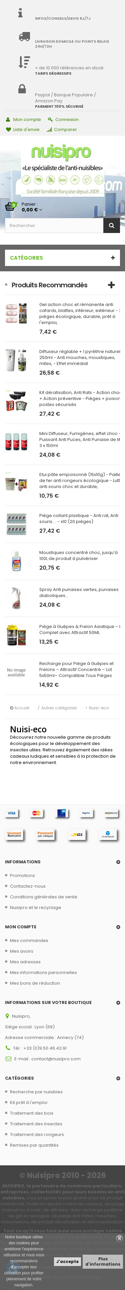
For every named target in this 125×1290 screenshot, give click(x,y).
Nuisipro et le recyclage (35, 907)
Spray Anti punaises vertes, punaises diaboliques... (79, 593)
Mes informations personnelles (43, 972)
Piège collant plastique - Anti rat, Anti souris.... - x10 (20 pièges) (78, 519)
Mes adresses (25, 962)
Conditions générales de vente (43, 897)
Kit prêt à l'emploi (28, 1102)
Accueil (19, 708)
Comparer (62, 129)
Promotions (22, 875)
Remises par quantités (34, 1145)
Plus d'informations (102, 1261)
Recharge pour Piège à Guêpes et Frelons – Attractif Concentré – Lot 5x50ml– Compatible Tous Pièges (76, 670)
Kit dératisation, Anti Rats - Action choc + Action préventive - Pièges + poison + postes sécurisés (82, 399)
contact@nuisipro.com (56, 1059)
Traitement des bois (31, 1113)
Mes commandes (29, 940)
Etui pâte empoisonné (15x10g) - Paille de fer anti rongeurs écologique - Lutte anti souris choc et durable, (81, 481)
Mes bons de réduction (35, 983)
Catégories (26, 257)
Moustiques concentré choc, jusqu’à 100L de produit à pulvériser (78, 556)
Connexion (63, 119)
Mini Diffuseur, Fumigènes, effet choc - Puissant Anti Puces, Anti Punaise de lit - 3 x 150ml (81, 440)
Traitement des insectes (36, 1124)
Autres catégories (59, 708)
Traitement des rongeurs (37, 1134)
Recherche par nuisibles (36, 1092)
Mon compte (23, 119)
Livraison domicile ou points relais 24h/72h (72, 44)
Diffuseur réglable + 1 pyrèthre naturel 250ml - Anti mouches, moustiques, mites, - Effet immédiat (79, 358)
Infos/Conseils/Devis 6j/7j (63, 18)
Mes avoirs (21, 951)
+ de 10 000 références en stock (69, 68)
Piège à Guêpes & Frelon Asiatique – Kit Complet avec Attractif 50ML (81, 630)
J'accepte (67, 1261)
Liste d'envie (23, 129)
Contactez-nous (28, 886)
